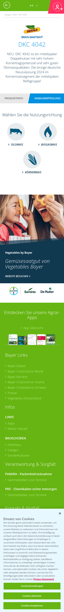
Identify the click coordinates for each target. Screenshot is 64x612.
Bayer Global (16, 366)
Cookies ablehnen (32, 595)
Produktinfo (14, 98)
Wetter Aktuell (17, 429)
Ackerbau (14, 445)
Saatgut (13, 450)
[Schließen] (60, 513)
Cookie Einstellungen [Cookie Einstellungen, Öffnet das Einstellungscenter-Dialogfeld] (32, 585)
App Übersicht (33, 328)
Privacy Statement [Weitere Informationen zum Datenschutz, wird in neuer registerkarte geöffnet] (43, 579)
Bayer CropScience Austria (26, 382)
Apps (11, 423)
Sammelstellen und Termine (27, 480)
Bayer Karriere (17, 377)
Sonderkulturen (19, 455)
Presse (12, 393)
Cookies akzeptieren (32, 605)
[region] (32, 560)
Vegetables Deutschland (24, 398)
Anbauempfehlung (47, 98)
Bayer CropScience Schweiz (27, 387)
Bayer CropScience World (25, 371)
